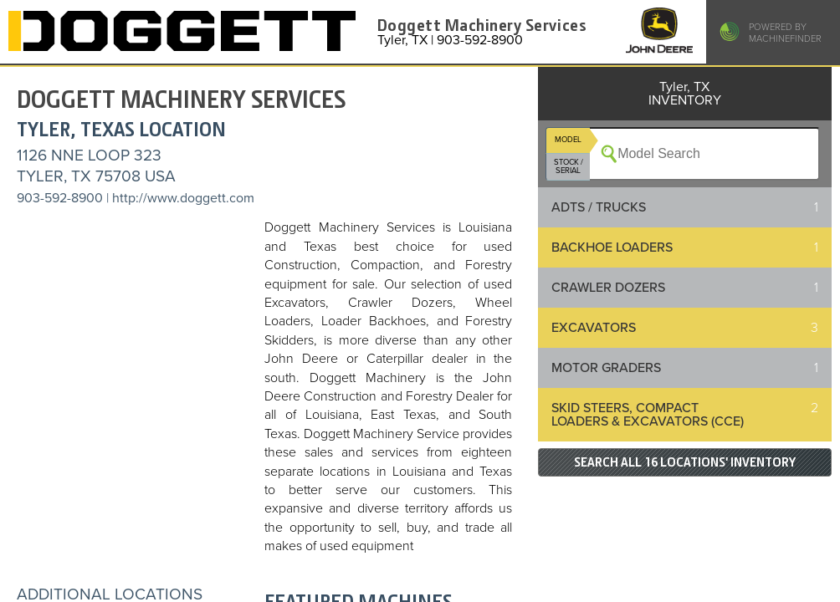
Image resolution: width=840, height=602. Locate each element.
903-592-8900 (60, 198)
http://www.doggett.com (183, 198)
